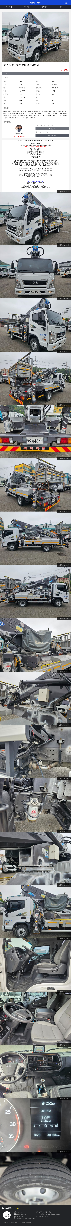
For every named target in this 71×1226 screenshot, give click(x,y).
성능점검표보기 (52, 135)
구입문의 (26, 7)
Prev (6, 38)
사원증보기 (52, 129)
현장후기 (62, 7)
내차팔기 (44, 7)
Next (65, 38)
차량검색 (9, 7)
